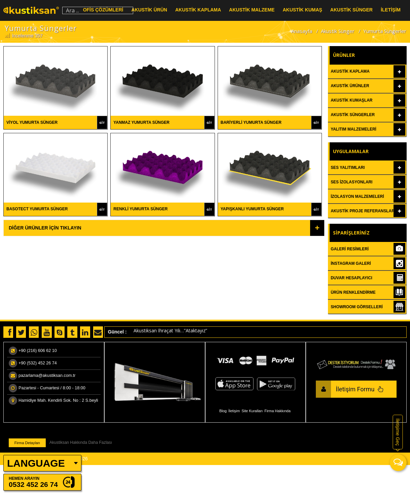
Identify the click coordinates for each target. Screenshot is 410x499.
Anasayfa (301, 31)
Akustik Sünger (338, 31)
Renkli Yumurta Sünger (140, 209)
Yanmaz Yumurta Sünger (141, 122)
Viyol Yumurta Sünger (32, 122)
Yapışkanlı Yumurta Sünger (252, 209)
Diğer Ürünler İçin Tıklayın (45, 227)
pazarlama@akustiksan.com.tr (47, 375)
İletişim (234, 411)
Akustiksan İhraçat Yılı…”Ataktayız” (170, 332)
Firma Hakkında (277, 411)
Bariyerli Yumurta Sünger (251, 122)
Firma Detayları (27, 443)
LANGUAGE (36, 463)
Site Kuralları (252, 411)
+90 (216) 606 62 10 (37, 350)
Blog (223, 411)
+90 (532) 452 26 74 (37, 363)
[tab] (164, 228)
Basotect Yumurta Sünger (37, 209)
